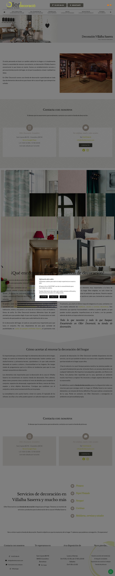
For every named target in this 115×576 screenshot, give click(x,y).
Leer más (63, 296)
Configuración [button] (53, 296)
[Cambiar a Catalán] (110, 5)
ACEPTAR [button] (43, 296)
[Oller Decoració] (21, 3)
